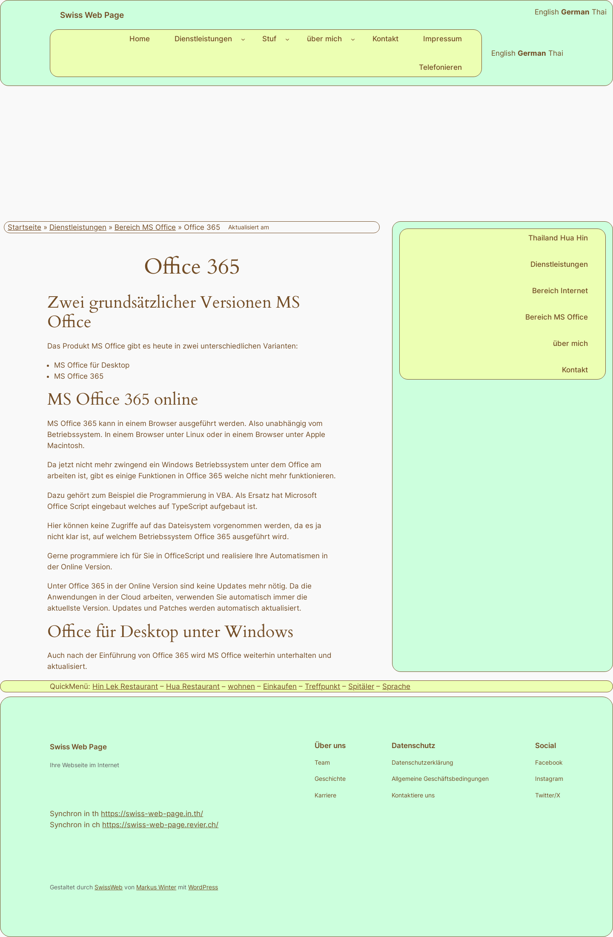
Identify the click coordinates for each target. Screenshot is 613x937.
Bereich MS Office (145, 227)
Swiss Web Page (92, 15)
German (532, 53)
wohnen (241, 686)
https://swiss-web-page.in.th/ (152, 813)
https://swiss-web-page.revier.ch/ (160, 824)
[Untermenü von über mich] (353, 39)
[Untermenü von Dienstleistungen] (243, 39)
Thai (555, 53)
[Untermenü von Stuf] (287, 39)
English (503, 53)
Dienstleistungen (77, 227)
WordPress (203, 887)
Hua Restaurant (193, 686)
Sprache (396, 686)
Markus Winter (156, 887)
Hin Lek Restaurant (125, 686)
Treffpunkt (322, 686)
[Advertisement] (306, 153)
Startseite (24, 227)
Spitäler (361, 686)
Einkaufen (280, 686)
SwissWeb (109, 887)
